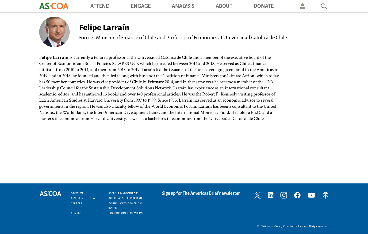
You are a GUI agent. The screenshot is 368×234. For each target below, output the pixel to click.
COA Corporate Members (125, 213)
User (302, 6)
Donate (263, 6)
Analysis (183, 6)
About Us (77, 192)
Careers (76, 203)
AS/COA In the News (84, 198)
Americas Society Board (125, 198)
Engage (141, 6)
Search (324, 6)
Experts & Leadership (123, 192)
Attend (100, 6)
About (224, 6)
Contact (77, 213)
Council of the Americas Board (125, 205)
